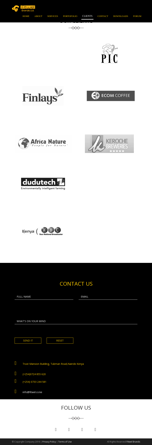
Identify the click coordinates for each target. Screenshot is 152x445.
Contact (103, 16)
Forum (137, 16)
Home (26, 16)
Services (52, 16)
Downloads (120, 16)
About (38, 16)
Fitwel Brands (133, 441)
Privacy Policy (49, 441)
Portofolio (70, 16)
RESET (60, 340)
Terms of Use (65, 441)
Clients (87, 16)
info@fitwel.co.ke (32, 392)
